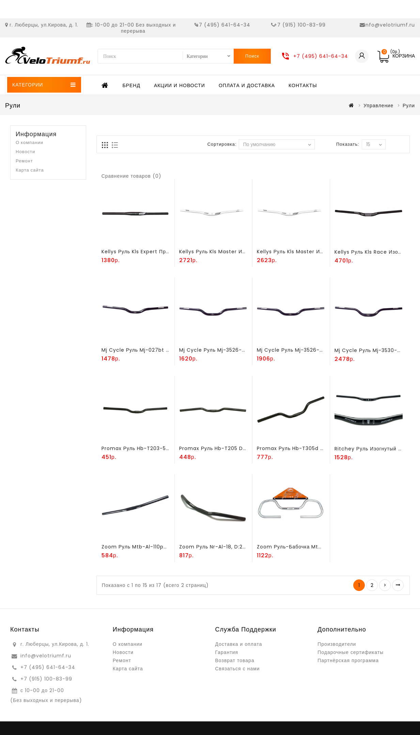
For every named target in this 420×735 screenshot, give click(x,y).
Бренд (131, 85)
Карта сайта (30, 170)
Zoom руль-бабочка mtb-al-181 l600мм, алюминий (323, 546)
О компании (29, 142)
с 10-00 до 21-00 (42, 690)
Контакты (303, 85)
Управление (378, 105)
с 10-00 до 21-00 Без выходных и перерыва (133, 27)
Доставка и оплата (238, 644)
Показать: (347, 144)
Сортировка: (221, 144)
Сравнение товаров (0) (131, 176)
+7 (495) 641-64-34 (223, 24)
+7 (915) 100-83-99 (300, 24)
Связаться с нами (237, 668)
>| (398, 585)
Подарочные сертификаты (350, 652)
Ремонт (24, 161)
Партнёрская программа (348, 660)
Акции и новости (179, 85)
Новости (25, 151)
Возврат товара (234, 660)
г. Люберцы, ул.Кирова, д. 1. (44, 24)
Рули (409, 105)
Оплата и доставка (247, 85)
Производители (336, 644)
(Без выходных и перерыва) (46, 700)
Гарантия (226, 652)
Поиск (252, 56)
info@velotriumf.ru (389, 24)
